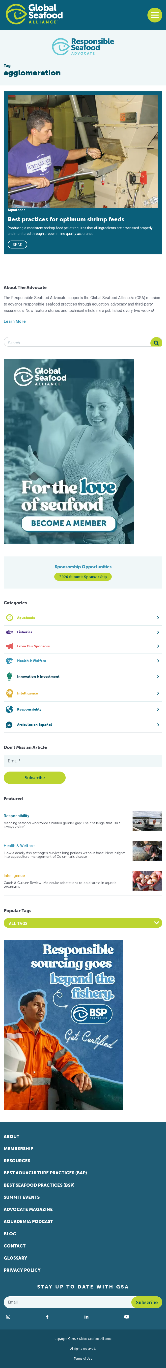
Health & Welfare (19, 845)
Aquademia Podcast (28, 1221)
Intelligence (14, 875)
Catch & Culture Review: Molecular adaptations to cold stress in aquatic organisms (60, 885)
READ (18, 244)
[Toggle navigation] (154, 15)
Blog (10, 1234)
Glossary (15, 1258)
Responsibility (16, 816)
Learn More (15, 321)
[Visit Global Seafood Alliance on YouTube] (142, 1317)
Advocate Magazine (28, 1209)
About (11, 1136)
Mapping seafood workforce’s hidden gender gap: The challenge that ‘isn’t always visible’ (62, 825)
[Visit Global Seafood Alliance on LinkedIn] (102, 1317)
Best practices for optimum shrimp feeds (66, 219)
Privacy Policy (22, 1270)
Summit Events (22, 1197)
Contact (15, 1246)
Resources (17, 1161)
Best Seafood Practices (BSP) (39, 1185)
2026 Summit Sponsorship (83, 576)
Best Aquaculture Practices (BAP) (45, 1173)
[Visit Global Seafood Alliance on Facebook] (62, 1317)
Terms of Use (83, 1358)
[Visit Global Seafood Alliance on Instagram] (23, 1317)
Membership (18, 1148)
